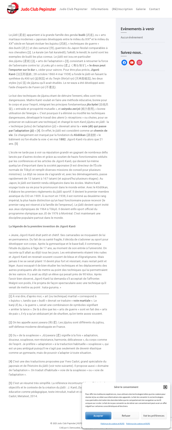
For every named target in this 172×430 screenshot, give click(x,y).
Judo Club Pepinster (38, 9)
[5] (16, 144)
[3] (66, 61)
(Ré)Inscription (122, 9)
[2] (33, 61)
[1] (29, 52)
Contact (154, 9)
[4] (38, 130)
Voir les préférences (153, 415)
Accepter (98, 415)
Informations (100, 9)
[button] (165, 387)
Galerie (141, 9)
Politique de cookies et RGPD (112, 423)
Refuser (126, 415)
